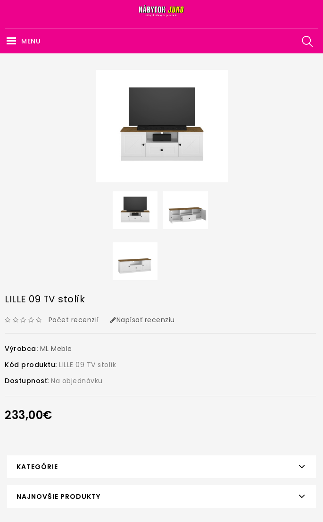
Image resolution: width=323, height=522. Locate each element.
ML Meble (56, 348)
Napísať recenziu (142, 320)
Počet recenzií (74, 320)
